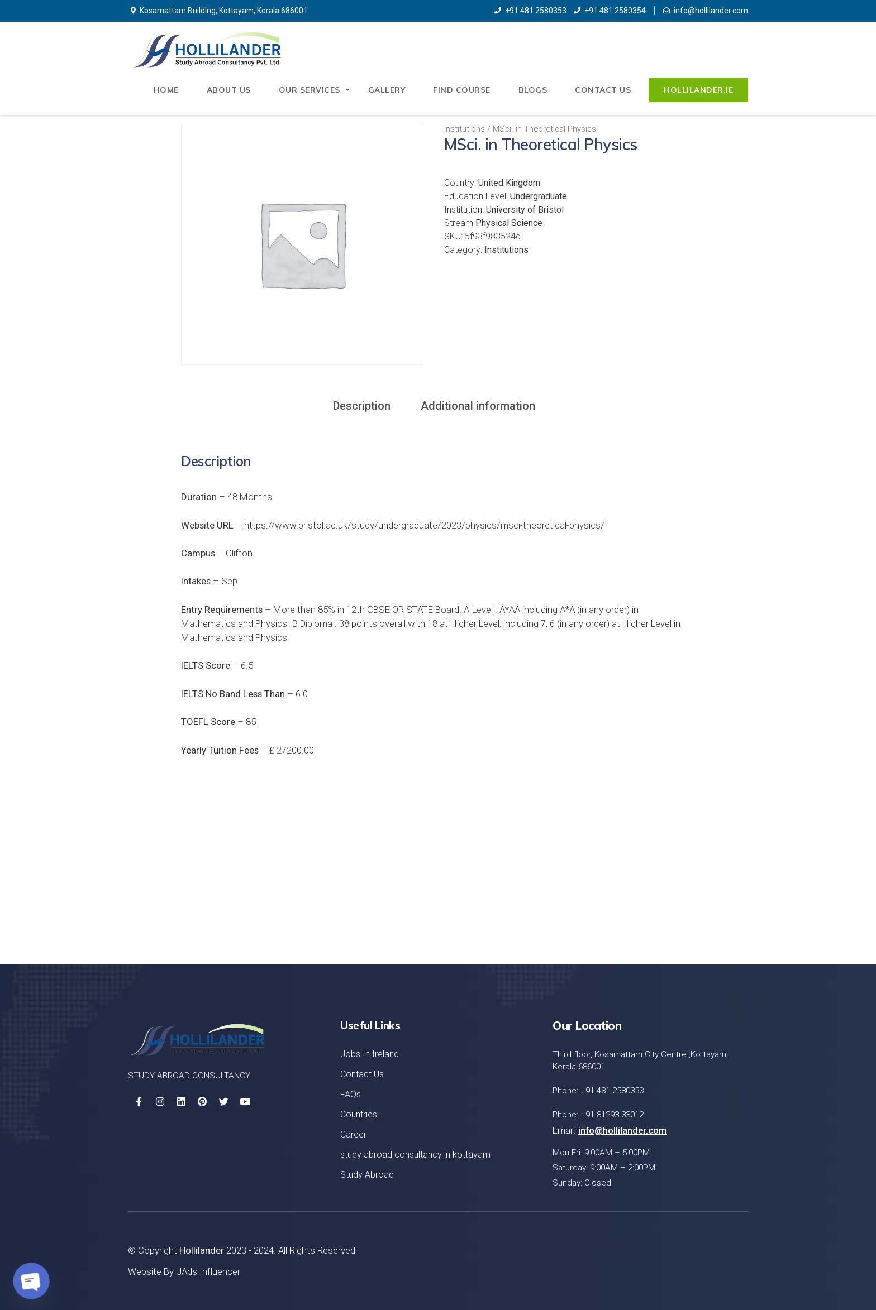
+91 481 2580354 (610, 10)
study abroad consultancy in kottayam (415, 1154)
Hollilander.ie (698, 90)
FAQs (350, 1094)
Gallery (387, 90)
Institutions (464, 129)
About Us (229, 90)
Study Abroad (367, 1174)
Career (353, 1134)
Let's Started (693, 886)
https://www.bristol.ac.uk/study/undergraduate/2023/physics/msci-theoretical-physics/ (424, 525)
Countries (358, 1114)
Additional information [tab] (478, 405)
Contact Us (603, 90)
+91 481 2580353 (530, 10)
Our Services (309, 90)
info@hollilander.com (705, 10)
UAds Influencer (208, 1271)
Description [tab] (362, 405)
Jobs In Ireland (369, 1054)
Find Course (462, 90)
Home (166, 90)
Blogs (533, 90)
